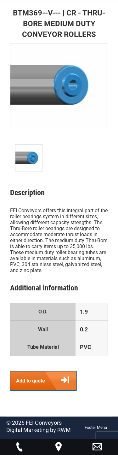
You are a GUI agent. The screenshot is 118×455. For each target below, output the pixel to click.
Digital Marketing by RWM (38, 430)
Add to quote (46, 380)
